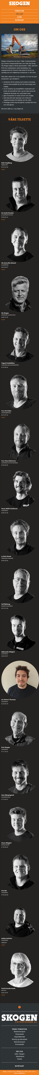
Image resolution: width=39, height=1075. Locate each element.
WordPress (22, 1073)
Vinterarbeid (19, 1034)
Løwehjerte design (11, 1071)
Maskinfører (20, 1056)
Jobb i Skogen (19, 1054)
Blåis (23, 1071)
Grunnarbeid (19, 1044)
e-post (3, 169)
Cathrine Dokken (32, 1071)
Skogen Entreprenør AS (19, 4)
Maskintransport (19, 1031)
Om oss (19, 14)
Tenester (19, 11)
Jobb (19, 17)
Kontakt (19, 20)
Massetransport (19, 1042)
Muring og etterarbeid (19, 1039)
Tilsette (19, 1059)
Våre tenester (19, 1029)
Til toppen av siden (19, 1007)
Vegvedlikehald (19, 1037)
